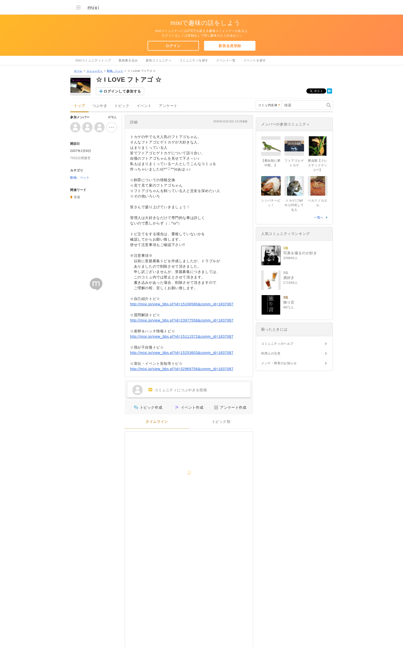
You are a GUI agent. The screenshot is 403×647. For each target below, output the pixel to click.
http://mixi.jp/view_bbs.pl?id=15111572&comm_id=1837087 (181, 336)
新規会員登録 (229, 46)
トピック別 (221, 422)
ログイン (173, 46)
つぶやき (99, 106)
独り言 (289, 302)
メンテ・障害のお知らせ (279, 363)
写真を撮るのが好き (300, 253)
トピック (121, 106)
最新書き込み (128, 60)
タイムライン (156, 422)
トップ (79, 106)
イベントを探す (254, 60)
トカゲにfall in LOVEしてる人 (294, 205)
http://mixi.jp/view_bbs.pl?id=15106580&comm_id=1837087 (181, 304)
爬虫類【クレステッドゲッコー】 (317, 165)
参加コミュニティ (159, 60)
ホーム (78, 70)
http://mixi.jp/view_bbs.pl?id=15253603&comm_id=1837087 (181, 353)
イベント (144, 106)
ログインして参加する (122, 91)
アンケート (168, 106)
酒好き (289, 278)
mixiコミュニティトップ (93, 60)
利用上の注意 (271, 353)
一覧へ (319, 217)
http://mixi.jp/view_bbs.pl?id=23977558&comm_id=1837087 (181, 320)
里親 (77, 197)
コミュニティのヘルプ (277, 343)
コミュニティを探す (193, 60)
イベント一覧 (226, 60)
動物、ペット (115, 70)
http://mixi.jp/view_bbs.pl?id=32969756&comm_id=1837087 (181, 369)
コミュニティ (94, 70)
